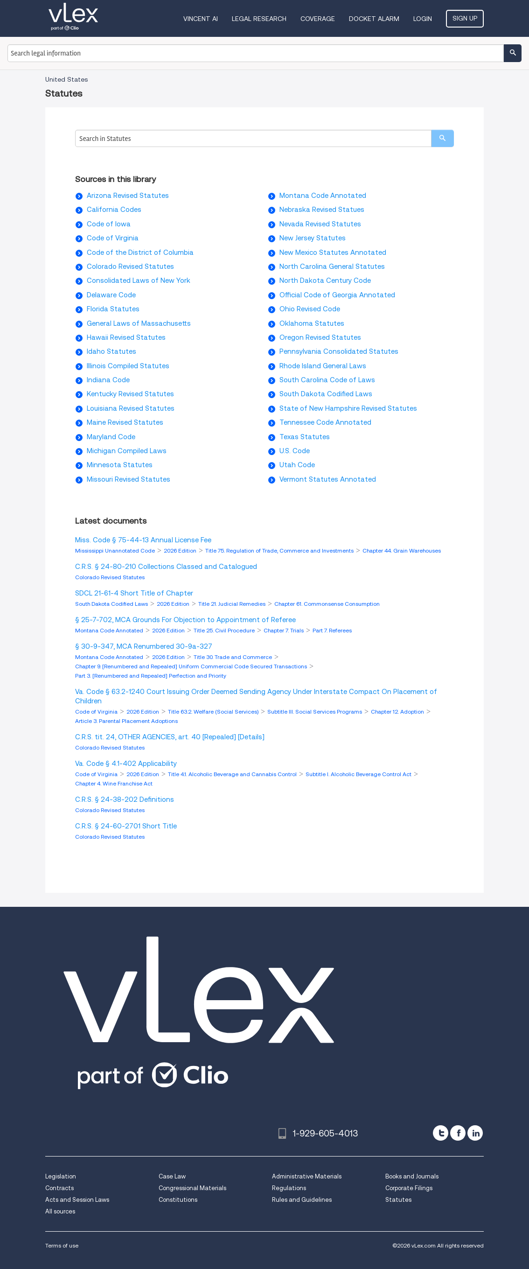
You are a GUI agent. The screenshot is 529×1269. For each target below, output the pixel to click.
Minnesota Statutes (120, 465)
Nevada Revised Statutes (320, 224)
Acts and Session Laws (77, 1199)
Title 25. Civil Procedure (225, 630)
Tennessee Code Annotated (325, 422)
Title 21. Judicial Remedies (232, 604)
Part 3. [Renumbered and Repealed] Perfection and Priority (150, 676)
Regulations (289, 1188)
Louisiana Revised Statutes (130, 408)
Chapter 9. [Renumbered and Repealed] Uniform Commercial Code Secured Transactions (191, 666)
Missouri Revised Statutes (128, 479)
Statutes (398, 1199)
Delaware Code (111, 295)
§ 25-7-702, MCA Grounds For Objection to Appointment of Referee (185, 620)
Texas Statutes (304, 437)
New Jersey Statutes (312, 238)
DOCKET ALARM (374, 18)
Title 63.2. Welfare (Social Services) (214, 711)
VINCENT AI (200, 18)
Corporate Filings (408, 1188)
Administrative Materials (306, 1176)
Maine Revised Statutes (125, 422)
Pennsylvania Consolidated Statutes (338, 351)
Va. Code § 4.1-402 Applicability (126, 763)
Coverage (317, 18)
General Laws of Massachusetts (139, 323)
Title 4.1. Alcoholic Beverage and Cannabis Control (233, 774)
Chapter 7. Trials (284, 630)
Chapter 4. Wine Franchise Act (114, 783)
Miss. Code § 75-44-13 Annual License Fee (143, 540)
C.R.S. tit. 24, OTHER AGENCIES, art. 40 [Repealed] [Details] (169, 737)
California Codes (114, 209)
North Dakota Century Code (325, 280)
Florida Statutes (113, 309)
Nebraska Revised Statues (321, 209)
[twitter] (440, 1133)
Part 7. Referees (332, 630)
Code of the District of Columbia (140, 252)
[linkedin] (475, 1133)
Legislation (60, 1176)
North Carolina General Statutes (332, 266)
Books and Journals (412, 1176)
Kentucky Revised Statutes (130, 394)
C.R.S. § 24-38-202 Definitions (124, 799)
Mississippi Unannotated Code (115, 550)
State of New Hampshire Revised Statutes (348, 408)
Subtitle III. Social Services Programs (315, 711)
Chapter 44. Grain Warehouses (401, 550)
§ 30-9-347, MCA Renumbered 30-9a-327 (143, 646)
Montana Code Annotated (322, 195)
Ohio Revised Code (309, 309)
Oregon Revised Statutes (320, 337)
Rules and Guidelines (302, 1199)
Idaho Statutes (111, 351)
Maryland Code (111, 437)
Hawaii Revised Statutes (126, 337)
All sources (60, 1211)
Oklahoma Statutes (311, 323)
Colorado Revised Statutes (130, 266)
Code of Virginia (113, 238)
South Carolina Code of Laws (327, 380)
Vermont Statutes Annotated (327, 479)
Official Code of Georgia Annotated (337, 295)
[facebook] (458, 1133)
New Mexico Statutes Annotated (332, 252)
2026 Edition (181, 550)
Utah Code (297, 465)
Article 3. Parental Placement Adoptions (126, 721)
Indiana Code (108, 380)
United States (66, 79)
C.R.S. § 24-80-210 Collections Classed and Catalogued (166, 566)
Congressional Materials (192, 1188)
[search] (442, 138)
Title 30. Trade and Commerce (233, 657)
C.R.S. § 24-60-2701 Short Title (126, 826)
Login (422, 18)
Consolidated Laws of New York (138, 280)
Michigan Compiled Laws (127, 451)
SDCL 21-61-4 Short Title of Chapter (134, 593)
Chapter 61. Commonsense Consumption (327, 604)
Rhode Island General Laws (322, 366)
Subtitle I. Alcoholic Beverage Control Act (359, 774)
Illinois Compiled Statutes (128, 366)
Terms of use (61, 1245)
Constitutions (178, 1199)
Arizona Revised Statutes (128, 195)
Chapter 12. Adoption (398, 711)
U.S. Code (294, 451)
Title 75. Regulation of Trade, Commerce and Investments (280, 550)
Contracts (59, 1188)
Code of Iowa (109, 224)
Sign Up (464, 18)
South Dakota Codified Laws (325, 394)
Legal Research (259, 18)
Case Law (172, 1176)
